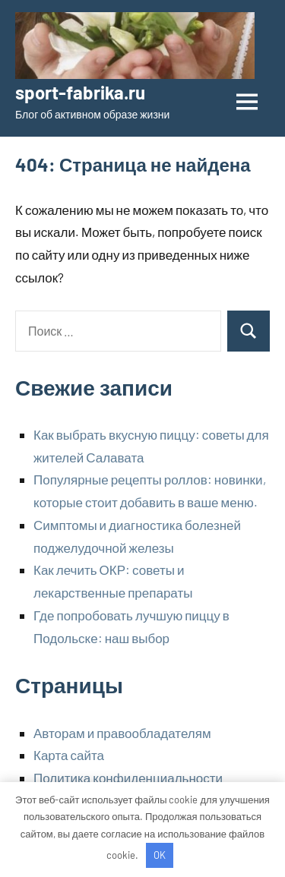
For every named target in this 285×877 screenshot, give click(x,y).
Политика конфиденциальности (128, 777)
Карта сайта (68, 754)
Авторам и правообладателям (122, 732)
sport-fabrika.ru (80, 92)
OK (160, 855)
